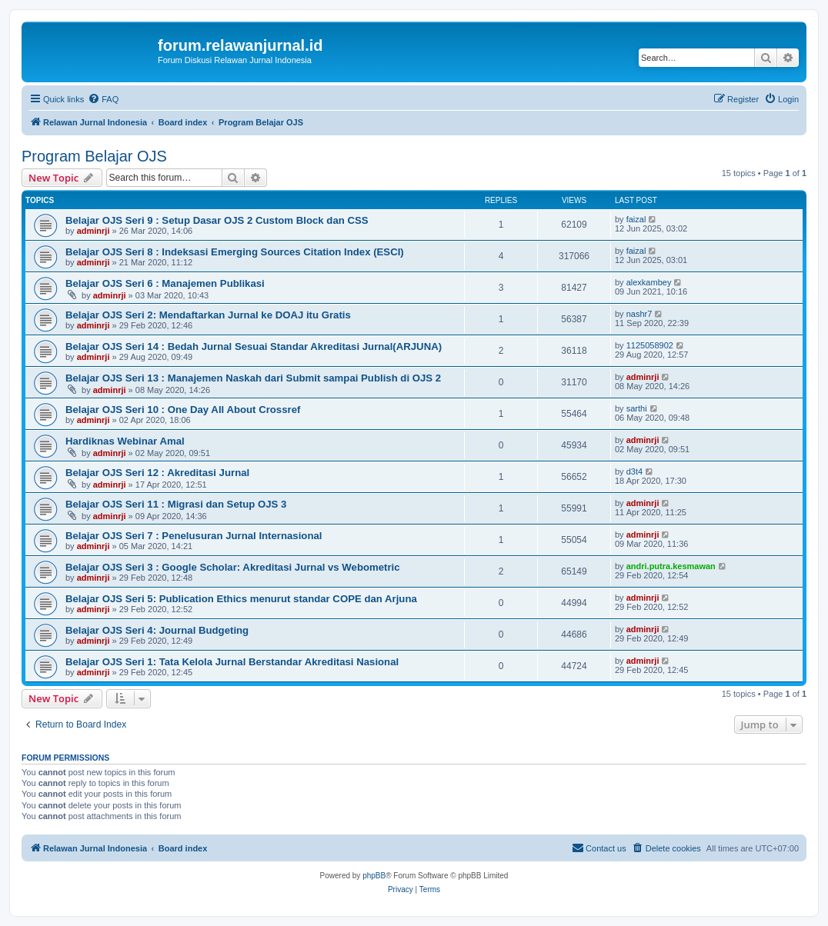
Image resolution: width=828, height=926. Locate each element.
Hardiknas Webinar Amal (125, 441)
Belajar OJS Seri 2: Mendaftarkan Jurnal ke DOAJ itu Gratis (208, 315)
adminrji (93, 230)
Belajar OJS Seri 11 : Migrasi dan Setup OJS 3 (175, 504)
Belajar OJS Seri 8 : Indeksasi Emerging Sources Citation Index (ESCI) (234, 252)
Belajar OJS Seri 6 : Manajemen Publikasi (165, 283)
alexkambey (649, 282)
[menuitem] (103, 99)
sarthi (636, 408)
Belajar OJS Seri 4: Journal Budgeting (157, 630)
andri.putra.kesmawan (671, 566)
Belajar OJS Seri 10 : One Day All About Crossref (182, 409)
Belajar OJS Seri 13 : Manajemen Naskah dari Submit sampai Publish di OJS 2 (253, 378)
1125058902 (649, 345)
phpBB (374, 875)
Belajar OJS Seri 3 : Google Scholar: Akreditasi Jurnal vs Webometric (232, 567)
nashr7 (639, 313)
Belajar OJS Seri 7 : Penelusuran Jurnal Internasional (193, 535)
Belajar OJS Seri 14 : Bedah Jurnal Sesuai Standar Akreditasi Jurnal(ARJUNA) (253, 346)
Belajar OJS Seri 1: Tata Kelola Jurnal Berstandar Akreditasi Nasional (232, 662)
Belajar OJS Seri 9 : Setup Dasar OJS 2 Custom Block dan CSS (217, 220)
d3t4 (634, 471)
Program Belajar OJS (94, 156)
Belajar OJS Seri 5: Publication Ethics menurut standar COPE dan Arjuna (241, 599)
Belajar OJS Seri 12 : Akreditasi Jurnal (157, 472)
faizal (636, 219)
